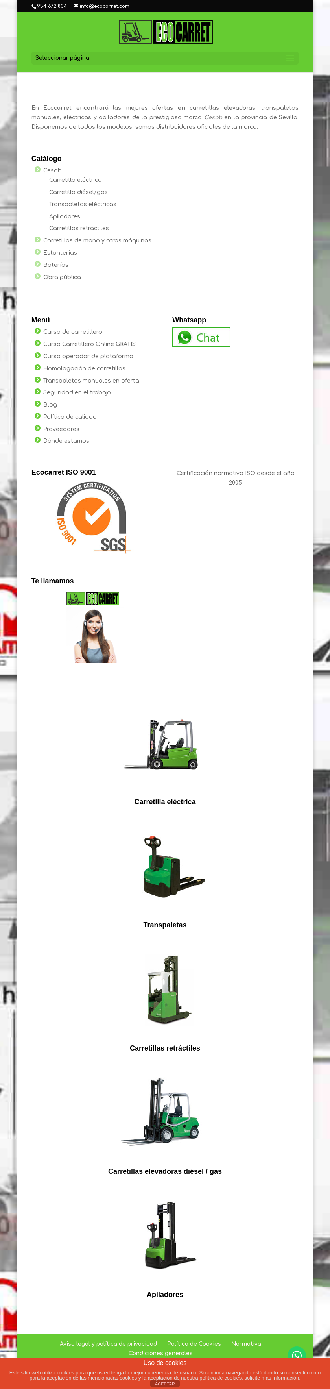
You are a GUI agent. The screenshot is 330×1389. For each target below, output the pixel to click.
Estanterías (60, 253)
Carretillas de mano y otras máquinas (97, 241)
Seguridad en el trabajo (77, 393)
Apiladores (64, 217)
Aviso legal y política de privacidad (108, 1344)
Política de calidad (70, 417)
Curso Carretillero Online (89, 344)
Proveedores (61, 429)
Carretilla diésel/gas (78, 192)
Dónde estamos (66, 441)
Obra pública (62, 277)
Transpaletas (164, 925)
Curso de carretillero (72, 332)
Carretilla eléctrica (75, 180)
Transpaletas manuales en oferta (91, 381)
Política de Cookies (194, 1344)
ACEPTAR (165, 1384)
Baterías (55, 265)
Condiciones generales (161, 1353)
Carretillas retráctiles (79, 228)
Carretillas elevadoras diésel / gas (165, 1171)
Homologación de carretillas (84, 369)
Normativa (246, 1344)
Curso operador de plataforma (88, 356)
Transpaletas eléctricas (82, 204)
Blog (50, 405)
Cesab (52, 171)
